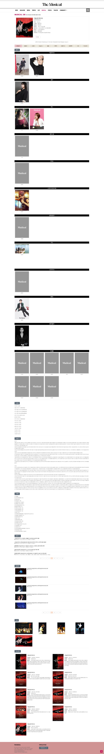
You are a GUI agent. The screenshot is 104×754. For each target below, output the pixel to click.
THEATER (56, 10)
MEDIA (28, 10)
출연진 (25, 45)
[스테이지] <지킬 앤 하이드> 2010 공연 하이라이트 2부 (37, 594)
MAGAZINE (22, 10)
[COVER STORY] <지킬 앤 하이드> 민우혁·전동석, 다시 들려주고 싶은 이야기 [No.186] (30, 553)
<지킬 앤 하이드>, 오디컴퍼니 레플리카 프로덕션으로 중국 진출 (27, 538)
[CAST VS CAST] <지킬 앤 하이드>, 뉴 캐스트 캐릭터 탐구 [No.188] (27, 549)
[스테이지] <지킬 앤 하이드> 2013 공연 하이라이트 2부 (37, 568)
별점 (48, 45)
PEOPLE (50, 10)
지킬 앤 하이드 (31, 655)
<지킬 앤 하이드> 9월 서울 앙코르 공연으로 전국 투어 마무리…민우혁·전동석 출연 (30, 542)
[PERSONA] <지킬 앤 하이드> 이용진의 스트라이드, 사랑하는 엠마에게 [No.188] (29, 545)
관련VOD (70, 45)
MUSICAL (44, 10)
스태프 (33, 45)
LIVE (39, 10)
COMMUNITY (63, 10)
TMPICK (34, 10)
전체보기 (18, 45)
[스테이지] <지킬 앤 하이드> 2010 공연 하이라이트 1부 (37, 602)
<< (43, 612)
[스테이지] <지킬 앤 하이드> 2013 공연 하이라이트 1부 (37, 577)
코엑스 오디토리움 (41, 26)
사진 (78, 45)
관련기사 (63, 45)
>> (62, 558)
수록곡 (55, 45)
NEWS (16, 10)
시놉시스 (40, 45)
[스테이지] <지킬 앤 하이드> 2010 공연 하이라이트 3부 (37, 585)
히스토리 (85, 45)
